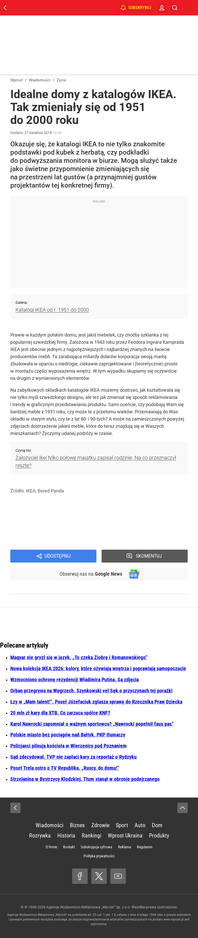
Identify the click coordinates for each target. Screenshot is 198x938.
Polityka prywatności (99, 856)
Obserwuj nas (91, 574)
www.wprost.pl (173, 919)
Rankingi (91, 835)
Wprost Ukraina (125, 835)
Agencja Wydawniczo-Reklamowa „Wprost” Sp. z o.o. (88, 907)
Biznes (77, 825)
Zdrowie (100, 825)
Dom (157, 825)
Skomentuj (149, 556)
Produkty (159, 835)
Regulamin (144, 847)
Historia (66, 835)
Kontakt (69, 847)
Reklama (124, 847)
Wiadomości (49, 825)
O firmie (51, 847)
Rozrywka (40, 835)
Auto (140, 825)
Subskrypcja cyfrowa (96, 847)
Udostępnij (58, 556)
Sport (122, 825)
